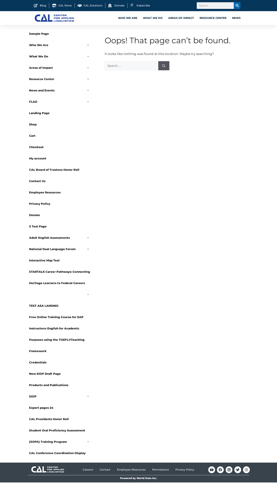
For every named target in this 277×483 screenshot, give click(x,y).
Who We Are (127, 17)
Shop (33, 125)
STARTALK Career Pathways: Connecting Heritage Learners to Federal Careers (61, 279)
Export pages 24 (41, 408)
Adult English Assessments (61, 238)
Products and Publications (48, 385)
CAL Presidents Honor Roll (49, 419)
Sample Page (39, 34)
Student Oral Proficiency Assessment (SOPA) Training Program (61, 438)
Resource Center (213, 17)
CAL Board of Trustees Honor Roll (54, 170)
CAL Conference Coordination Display (57, 453)
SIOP (61, 397)
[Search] (237, 5)
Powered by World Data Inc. (138, 478)
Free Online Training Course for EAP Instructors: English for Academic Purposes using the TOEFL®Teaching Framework (57, 334)
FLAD (61, 102)
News (236, 17)
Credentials (37, 363)
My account (37, 159)
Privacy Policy (39, 204)
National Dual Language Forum (61, 249)
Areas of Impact (181, 17)
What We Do (153, 17)
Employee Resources (45, 193)
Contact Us (37, 181)
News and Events (61, 91)
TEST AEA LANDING (44, 306)
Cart (32, 136)
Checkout (36, 147)
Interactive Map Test (44, 261)
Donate (34, 215)
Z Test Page (38, 227)
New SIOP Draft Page (45, 374)
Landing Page (39, 113)
